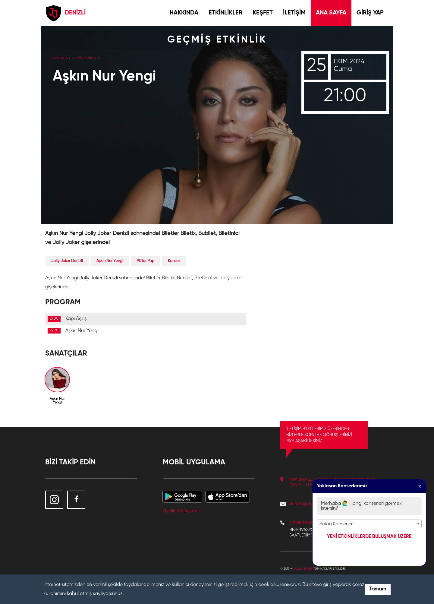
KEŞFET (263, 13)
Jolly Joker (303, 568)
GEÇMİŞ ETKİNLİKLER (86, 58)
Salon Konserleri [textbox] (336, 524)
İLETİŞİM (294, 13)
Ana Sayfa (60, 58)
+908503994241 (304, 523)
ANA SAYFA (331, 13)
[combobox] (369, 524)
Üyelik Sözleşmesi (181, 511)
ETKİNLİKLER (225, 13)
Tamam (377, 589)
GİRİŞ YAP (370, 13)
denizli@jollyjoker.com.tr (311, 504)
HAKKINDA (184, 13)
